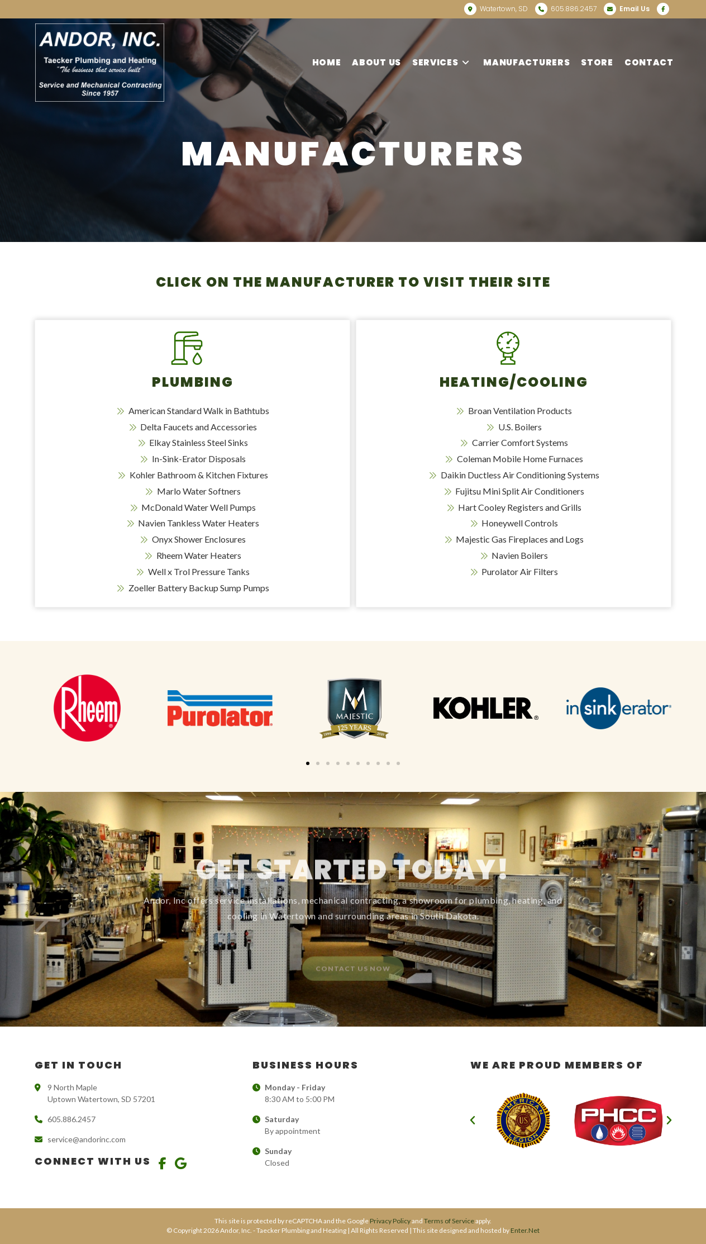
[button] (307, 763)
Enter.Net (525, 1230)
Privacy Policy (390, 1221)
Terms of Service (449, 1221)
